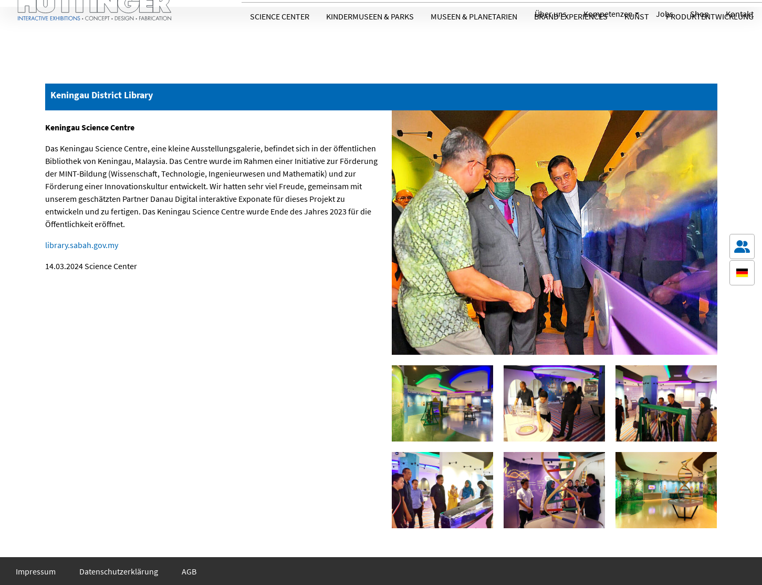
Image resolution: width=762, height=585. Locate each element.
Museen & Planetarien (474, 43)
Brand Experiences (571, 43)
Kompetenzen (608, 13)
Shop (699, 13)
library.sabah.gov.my (81, 245)
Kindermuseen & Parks (370, 43)
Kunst (636, 43)
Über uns (551, 13)
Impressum (36, 571)
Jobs (664, 13)
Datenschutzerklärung (118, 571)
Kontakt (740, 13)
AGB (189, 571)
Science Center (279, 43)
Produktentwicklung (710, 43)
